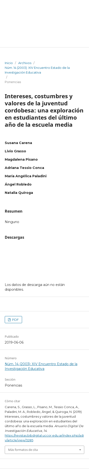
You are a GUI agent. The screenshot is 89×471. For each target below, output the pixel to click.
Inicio (9, 63)
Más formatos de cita (23, 450)
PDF (15, 320)
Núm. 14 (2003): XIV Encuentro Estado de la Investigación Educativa (37, 70)
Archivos (24, 63)
